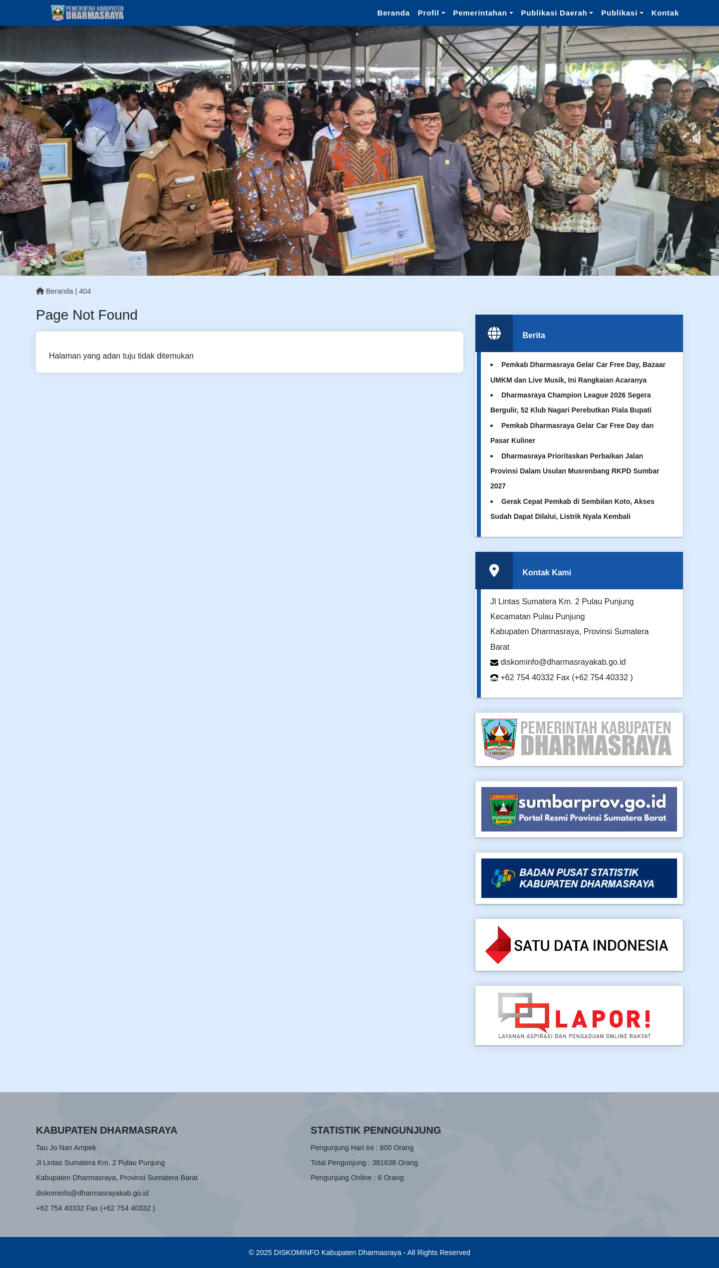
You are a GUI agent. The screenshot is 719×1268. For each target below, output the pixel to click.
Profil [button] (428, 12)
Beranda (393, 12)
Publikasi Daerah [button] (554, 12)
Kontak (665, 12)
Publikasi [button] (619, 12)
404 (85, 291)
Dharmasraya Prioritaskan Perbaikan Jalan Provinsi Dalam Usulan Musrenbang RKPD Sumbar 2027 (574, 471)
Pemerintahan (480, 12)
